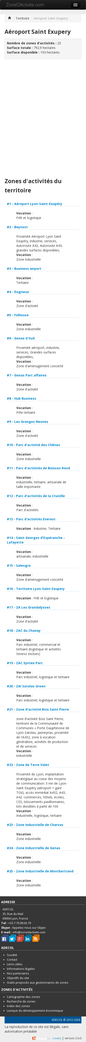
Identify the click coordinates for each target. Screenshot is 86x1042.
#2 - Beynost (17, 227)
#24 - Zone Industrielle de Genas (33, 848)
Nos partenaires (18, 973)
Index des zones (18, 1006)
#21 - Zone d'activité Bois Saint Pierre (38, 709)
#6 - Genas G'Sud (21, 338)
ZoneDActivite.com (25, 5)
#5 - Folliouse (18, 315)
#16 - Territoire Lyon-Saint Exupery (36, 588)
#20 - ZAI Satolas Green (26, 686)
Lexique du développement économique (35, 1011)
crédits (57, 1038)
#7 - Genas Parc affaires (27, 375)
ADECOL (57, 1020)
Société (12, 955)
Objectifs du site (18, 978)
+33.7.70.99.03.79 (19, 923)
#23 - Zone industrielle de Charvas (35, 825)
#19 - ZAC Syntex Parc (25, 663)
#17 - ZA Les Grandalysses (28, 607)
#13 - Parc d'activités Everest (31, 519)
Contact (12, 960)
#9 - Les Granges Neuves (27, 421)
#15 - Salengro (19, 565)
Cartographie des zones (23, 997)
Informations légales (21, 969)
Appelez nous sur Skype (29, 928)
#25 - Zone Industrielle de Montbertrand (40, 871)
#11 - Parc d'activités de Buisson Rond (38, 468)
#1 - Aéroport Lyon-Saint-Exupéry (34, 204)
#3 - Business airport (24, 268)
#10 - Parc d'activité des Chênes (33, 445)
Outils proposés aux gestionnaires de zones (37, 983)
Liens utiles (14, 964)
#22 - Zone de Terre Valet (28, 765)
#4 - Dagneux (18, 292)
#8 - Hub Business (21, 398)
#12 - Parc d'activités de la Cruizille (36, 496)
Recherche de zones (21, 1001)
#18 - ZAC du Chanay (24, 630)
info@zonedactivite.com (29, 932)
